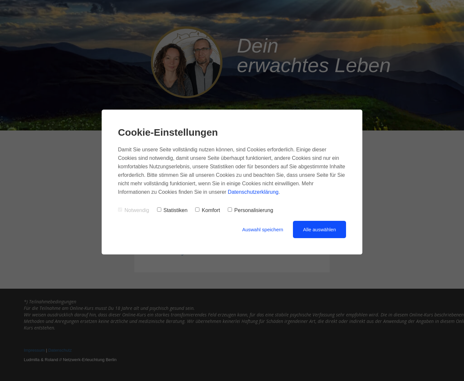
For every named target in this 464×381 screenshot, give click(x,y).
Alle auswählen (319, 229)
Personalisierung (250, 210)
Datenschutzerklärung (253, 192)
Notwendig (133, 210)
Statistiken (172, 210)
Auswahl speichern (262, 229)
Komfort (207, 210)
